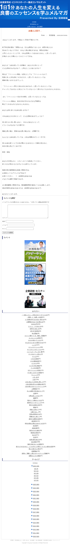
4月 (36, 476)
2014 (36, 525)
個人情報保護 (39, 542)
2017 (36, 515)
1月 (36, 483)
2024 (36, 490)
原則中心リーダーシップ (34, 405)
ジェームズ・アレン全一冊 (34, 354)
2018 (36, 511)
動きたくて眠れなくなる (35, 403)
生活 (34, 440)
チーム (34, 359)
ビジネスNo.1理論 (34, 368)
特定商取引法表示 (47, 542)
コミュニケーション (34, 350)
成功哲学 (34, 423)
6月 (36, 471)
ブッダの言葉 (34, 370)
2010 (36, 539)
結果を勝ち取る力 (34, 442)
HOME (34, 22)
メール (4, 227)
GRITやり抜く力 (34, 331)
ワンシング (34, 377)
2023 (36, 494)
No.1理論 (34, 336)
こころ (34, 347)
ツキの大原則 (34, 361)
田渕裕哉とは (34, 24)
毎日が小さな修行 (34, 433)
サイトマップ (56, 542)
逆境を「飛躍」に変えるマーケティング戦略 (34, 456)
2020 (36, 504)
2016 (36, 518)
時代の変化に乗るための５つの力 (34, 426)
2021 (36, 501)
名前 (4, 224)
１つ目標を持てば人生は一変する (34, 322)
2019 (36, 508)
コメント (4, 220)
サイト (4, 231)
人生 (34, 382)
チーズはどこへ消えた (34, 357)
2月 (36, 480)
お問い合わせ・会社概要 (35, 26)
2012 (36, 532)
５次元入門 (34, 326)
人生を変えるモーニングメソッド (34, 389)
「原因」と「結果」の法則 (34, 320)
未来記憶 (34, 430)
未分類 (35, 428)
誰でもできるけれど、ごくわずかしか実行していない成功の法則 (34, 449)
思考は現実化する (34, 416)
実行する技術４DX (34, 407)
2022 (36, 497)
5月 (36, 473)
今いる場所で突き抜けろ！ (34, 393)
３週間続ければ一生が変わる (34, 324)
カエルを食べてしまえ (34, 343)
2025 (36, 487)
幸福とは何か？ (34, 412)
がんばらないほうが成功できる (34, 345)
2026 (36, 468)
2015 (36, 522)
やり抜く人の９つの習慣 (35, 375)
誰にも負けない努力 (34, 451)
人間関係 (34, 391)
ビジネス (34, 366)
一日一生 (34, 380)
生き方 (34, 437)
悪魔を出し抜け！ (34, 419)
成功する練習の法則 (34, 421)
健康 (34, 400)
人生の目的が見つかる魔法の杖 (34, 387)
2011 (36, 535)
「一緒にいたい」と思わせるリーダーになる (34, 317)
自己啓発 (33, 444)
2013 (36, 528)
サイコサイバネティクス (34, 352)
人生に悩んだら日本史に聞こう (34, 384)
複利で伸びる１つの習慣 (35, 447)
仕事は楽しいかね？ (34, 398)
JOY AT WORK (34, 333)
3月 (36, 478)
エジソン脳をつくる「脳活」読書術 (35, 338)
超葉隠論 (34, 453)
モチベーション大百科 (34, 373)
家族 (34, 410)
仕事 (34, 396)
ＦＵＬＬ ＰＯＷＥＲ (34, 329)
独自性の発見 (34, 435)
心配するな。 (34, 414)
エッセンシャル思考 (34, 340)
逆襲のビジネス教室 (34, 458)
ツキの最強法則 (34, 363)
